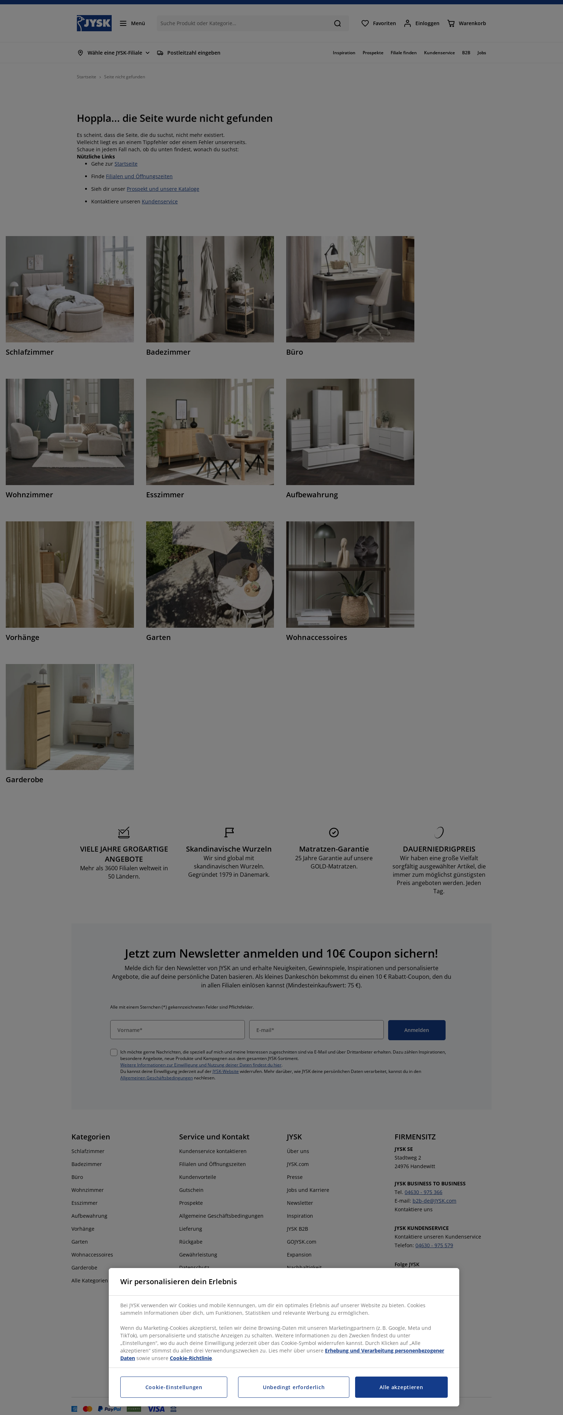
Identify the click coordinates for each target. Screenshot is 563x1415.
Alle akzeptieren (401, 1387)
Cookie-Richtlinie (191, 1358)
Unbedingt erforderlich (294, 1387)
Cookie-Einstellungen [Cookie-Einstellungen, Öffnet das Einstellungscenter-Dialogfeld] (174, 1387)
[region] (284, 1337)
